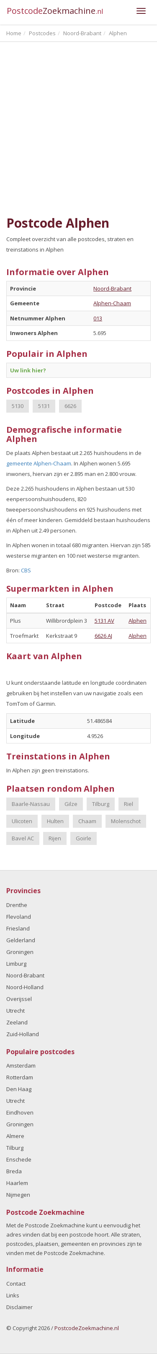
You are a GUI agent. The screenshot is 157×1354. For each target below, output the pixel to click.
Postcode (55, 10)
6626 (70, 406)
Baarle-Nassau (31, 804)
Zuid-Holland (22, 1034)
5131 (44, 406)
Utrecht (15, 1010)
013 (97, 318)
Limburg (16, 963)
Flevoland (18, 916)
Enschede (18, 1159)
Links (12, 1295)
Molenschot (126, 821)
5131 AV (104, 620)
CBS (26, 570)
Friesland (18, 928)
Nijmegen (18, 1194)
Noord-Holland (25, 987)
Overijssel (19, 999)
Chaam (87, 821)
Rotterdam (19, 1077)
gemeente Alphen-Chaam (38, 463)
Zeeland (17, 1022)
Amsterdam (21, 1065)
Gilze (70, 804)
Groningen (19, 952)
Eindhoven (19, 1112)
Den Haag (18, 1089)
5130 (17, 406)
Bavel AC (23, 838)
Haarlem (17, 1183)
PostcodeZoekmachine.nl (86, 1328)
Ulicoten (22, 821)
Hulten (55, 821)
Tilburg (100, 804)
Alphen (138, 620)
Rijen (55, 838)
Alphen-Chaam (112, 303)
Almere (15, 1136)
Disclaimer (19, 1307)
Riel (128, 804)
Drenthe (16, 905)
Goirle (83, 838)
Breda (14, 1171)
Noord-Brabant (112, 288)
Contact (16, 1283)
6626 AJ (103, 635)
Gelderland (20, 940)
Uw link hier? (28, 370)
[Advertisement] (78, 129)
